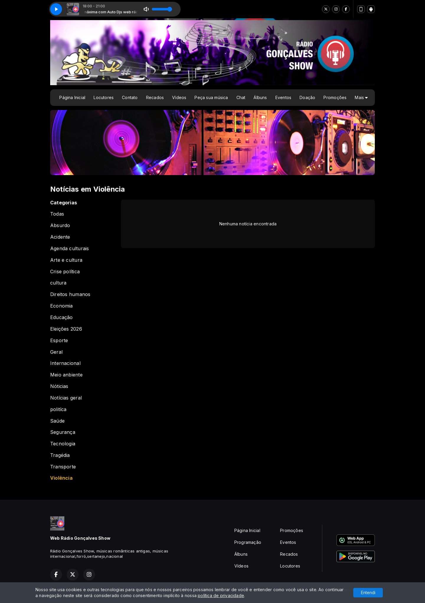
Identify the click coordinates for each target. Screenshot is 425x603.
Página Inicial (72, 97)
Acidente (60, 237)
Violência (61, 478)
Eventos (283, 97)
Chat (241, 97)
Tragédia (60, 455)
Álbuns (260, 97)
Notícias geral (66, 398)
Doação (307, 97)
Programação (247, 542)
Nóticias (59, 386)
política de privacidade (221, 595)
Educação (61, 317)
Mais (361, 97)
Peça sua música (211, 97)
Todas (57, 214)
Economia (61, 306)
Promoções (334, 97)
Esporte (59, 340)
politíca (58, 409)
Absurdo (60, 225)
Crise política (65, 271)
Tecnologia (62, 444)
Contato (130, 97)
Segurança (62, 432)
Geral (56, 352)
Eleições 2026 (66, 329)
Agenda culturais (69, 248)
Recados (155, 97)
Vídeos (179, 97)
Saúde (57, 421)
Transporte (63, 467)
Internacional (65, 363)
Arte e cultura (66, 260)
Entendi (368, 592)
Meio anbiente (66, 375)
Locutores (104, 97)
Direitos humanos (70, 294)
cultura (58, 283)
